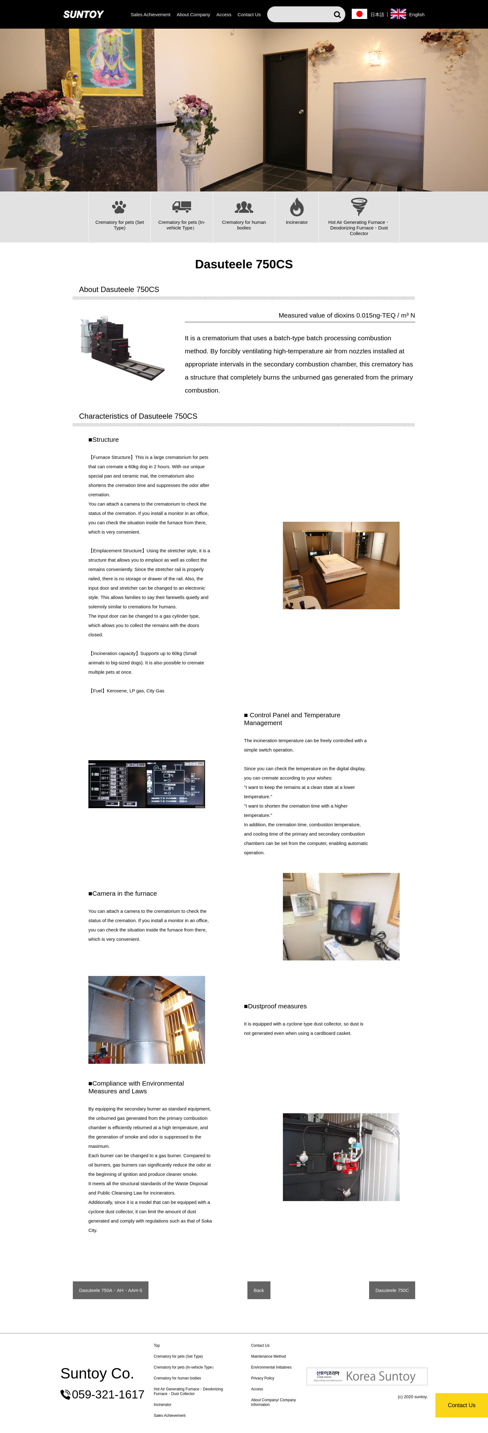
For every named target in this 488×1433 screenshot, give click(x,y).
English (417, 14)
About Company (193, 14)
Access (223, 14)
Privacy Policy (262, 1378)
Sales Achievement (151, 14)
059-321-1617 (108, 1395)
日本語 (377, 14)
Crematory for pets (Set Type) (178, 1356)
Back (259, 1290)
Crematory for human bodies (177, 1378)
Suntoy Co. (97, 1373)
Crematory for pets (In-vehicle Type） (185, 1367)
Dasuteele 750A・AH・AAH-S (110, 1290)
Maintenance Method (268, 1356)
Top (157, 1345)
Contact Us (462, 1405)
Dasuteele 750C (392, 1290)
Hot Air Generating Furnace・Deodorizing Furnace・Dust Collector (188, 1391)
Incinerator (162, 1404)
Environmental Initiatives (271, 1367)
